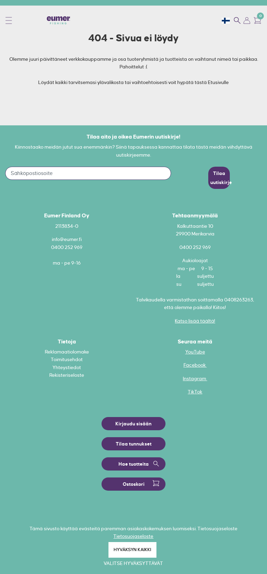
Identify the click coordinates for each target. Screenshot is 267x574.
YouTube (195, 352)
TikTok (195, 391)
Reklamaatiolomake (67, 352)
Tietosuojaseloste (133, 536)
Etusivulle (218, 82)
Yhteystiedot (66, 367)
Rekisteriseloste (66, 375)
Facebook (195, 365)
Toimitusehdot (67, 359)
